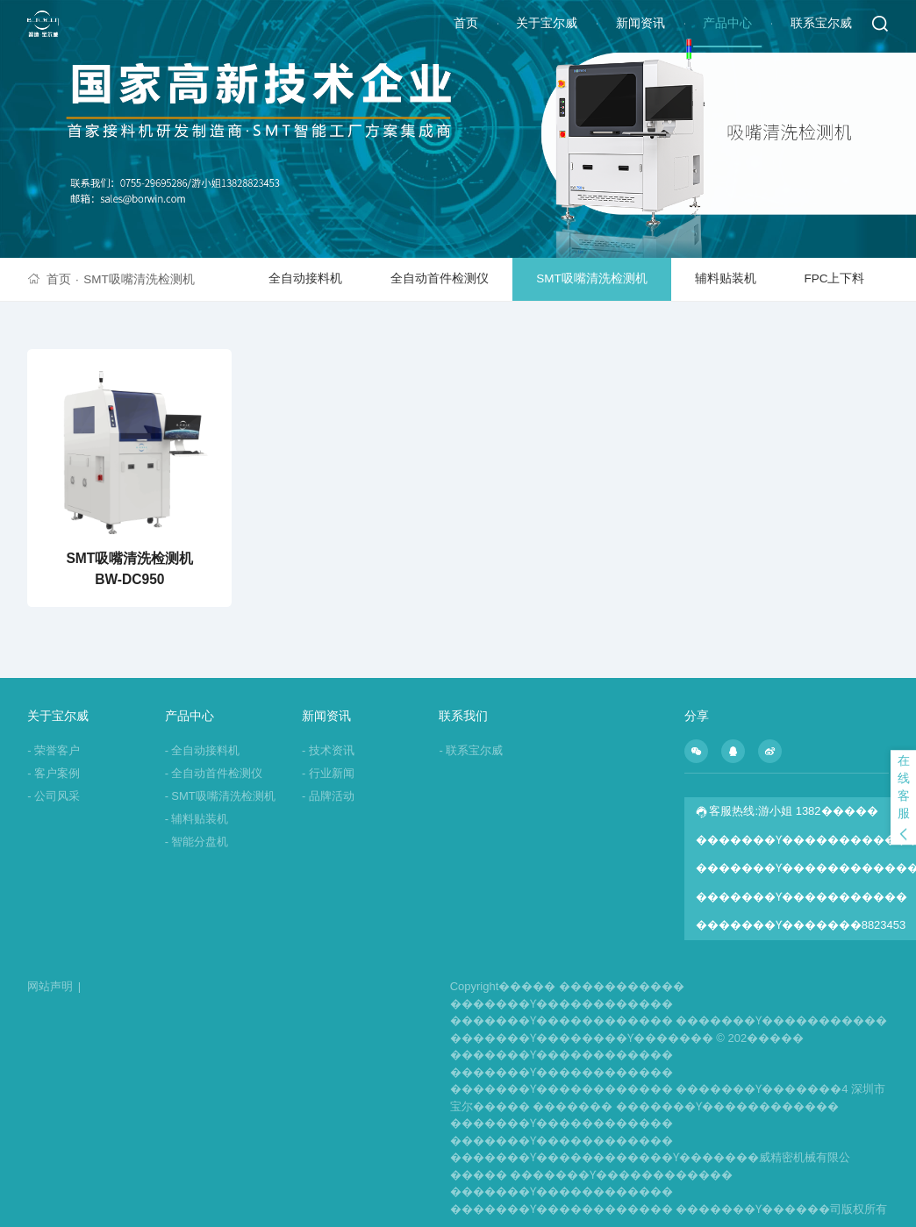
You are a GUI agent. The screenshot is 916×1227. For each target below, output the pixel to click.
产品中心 (727, 23)
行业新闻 (328, 773)
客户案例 (53, 773)
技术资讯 (328, 750)
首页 (466, 23)
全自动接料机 (305, 278)
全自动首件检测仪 (439, 278)
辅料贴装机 (725, 278)
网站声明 (54, 986)
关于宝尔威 (546, 23)
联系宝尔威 (821, 23)
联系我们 (463, 716)
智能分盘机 (197, 841)
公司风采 (53, 796)
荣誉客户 (53, 750)
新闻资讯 (640, 23)
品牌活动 (328, 796)
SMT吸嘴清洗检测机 (139, 279)
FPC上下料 (834, 278)
